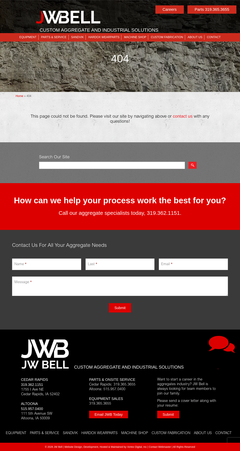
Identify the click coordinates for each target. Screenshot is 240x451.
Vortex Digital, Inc (137, 446)
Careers (170, 9)
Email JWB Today (109, 414)
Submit (119, 308)
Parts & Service (53, 37)
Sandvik (77, 37)
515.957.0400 (32, 409)
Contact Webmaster (160, 446)
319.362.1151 (163, 213)
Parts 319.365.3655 (212, 9)
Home (19, 96)
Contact (214, 37)
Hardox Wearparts (104, 37)
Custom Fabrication (167, 37)
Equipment (28, 37)
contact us (182, 116)
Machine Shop (135, 37)
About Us (195, 37)
